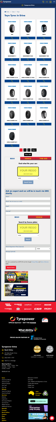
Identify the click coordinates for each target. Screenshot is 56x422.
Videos (4, 409)
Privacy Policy (35, 262)
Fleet (3, 403)
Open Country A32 (28, 99)
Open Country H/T (44, 120)
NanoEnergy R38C (28, 56)
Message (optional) (10, 251)
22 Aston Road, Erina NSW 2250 (11, 340)
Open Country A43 (12, 120)
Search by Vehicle (6, 366)
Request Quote (11, 267)
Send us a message (10, 347)
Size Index (30, 366)
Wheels (4, 376)
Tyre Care (4, 372)
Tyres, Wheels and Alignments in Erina (37, 368)
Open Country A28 (12, 99)
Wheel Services (6, 391)
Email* (7, 206)
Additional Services (6, 393)
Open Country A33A (44, 99)
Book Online (5, 399)
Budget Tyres (31, 372)
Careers (4, 401)
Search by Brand (6, 370)
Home (7, 12)
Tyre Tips (4, 374)
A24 (12, 34)
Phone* (14, 201)
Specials (4, 395)
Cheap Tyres (31, 374)
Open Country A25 (44, 77)
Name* (7, 196)
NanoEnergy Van (44, 56)
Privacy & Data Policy (10, 419)
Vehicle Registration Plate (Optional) (15, 246)
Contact (4, 397)
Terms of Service (44, 262)
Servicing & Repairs (7, 387)
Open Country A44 (28, 120)
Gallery (4, 407)
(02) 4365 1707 (9, 344)
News (3, 405)
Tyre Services (5, 389)
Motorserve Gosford (33, 364)
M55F (28, 34)
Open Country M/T (12, 142)
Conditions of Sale (19, 419)
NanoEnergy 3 (12, 56)
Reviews (4, 410)
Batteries (4, 383)
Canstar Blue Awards (33, 370)
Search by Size (5, 368)
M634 (44, 34)
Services (4, 381)
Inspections (4, 385)
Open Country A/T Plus (28, 77)
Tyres (3, 364)
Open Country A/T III (12, 77)
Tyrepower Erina (28, 5)
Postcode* (8, 211)
